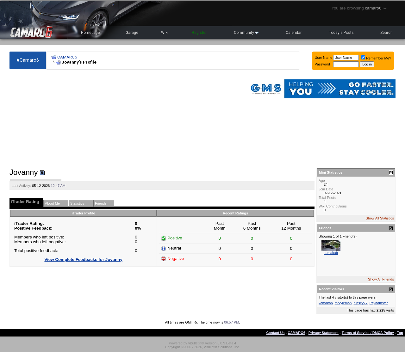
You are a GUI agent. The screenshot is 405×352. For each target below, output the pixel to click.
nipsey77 (361, 303)
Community (246, 32)
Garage (132, 32)
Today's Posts (341, 32)
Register (199, 32)
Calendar (294, 32)
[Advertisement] (125, 119)
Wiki (164, 32)
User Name (324, 57)
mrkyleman (343, 303)
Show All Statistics (380, 218)
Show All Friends (381, 279)
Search (386, 32)
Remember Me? (376, 58)
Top (400, 333)
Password (322, 64)
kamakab (331, 253)
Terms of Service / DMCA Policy (368, 333)
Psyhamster (379, 303)
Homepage (90, 32)
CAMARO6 (67, 57)
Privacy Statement (323, 333)
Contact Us (275, 333)
